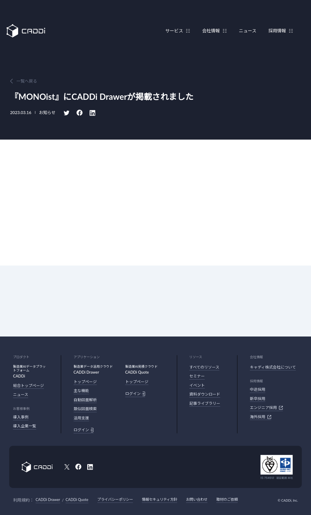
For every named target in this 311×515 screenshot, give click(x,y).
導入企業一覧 (24, 426)
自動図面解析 (85, 399)
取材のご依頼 (235, 499)
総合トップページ (28, 385)
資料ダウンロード (204, 394)
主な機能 (81, 390)
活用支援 (81, 418)
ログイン (83, 430)
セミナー (197, 376)
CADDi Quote (77, 499)
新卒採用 (257, 398)
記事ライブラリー (204, 403)
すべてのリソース (204, 367)
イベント (197, 385)
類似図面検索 (85, 408)
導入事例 (20, 417)
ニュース (244, 18)
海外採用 (260, 417)
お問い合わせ (203, 499)
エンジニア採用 (266, 407)
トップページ (85, 381)
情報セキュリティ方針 (164, 499)
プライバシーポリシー (117, 499)
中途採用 (257, 389)
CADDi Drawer (48, 499)
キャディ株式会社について (273, 367)
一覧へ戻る (26, 80)
